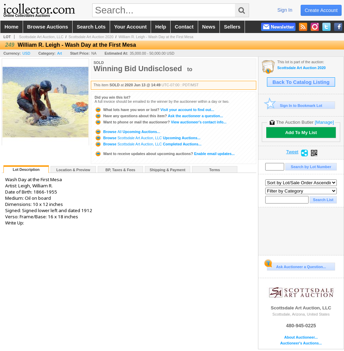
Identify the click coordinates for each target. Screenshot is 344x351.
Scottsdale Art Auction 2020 (90, 37)
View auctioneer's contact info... (160, 122)
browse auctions (47, 27)
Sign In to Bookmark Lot (294, 105)
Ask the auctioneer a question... (159, 116)
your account (130, 27)
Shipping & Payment (167, 170)
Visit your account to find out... (154, 110)
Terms (214, 170)
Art (59, 53)
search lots (91, 27)
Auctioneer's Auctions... (301, 343)
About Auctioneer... (301, 337)
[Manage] (324, 122)
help (160, 27)
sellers (232, 27)
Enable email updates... (165, 154)
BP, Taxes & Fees (121, 170)
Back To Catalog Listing (301, 82)
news (208, 27)
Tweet (292, 152)
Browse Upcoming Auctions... (127, 132)
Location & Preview (73, 170)
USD (26, 53)
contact (184, 27)
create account (321, 10)
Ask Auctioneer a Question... (296, 266)
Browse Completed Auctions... (148, 144)
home (11, 27)
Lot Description (26, 169)
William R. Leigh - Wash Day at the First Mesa (155, 37)
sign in (284, 10)
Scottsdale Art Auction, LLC (41, 37)
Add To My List (301, 132)
